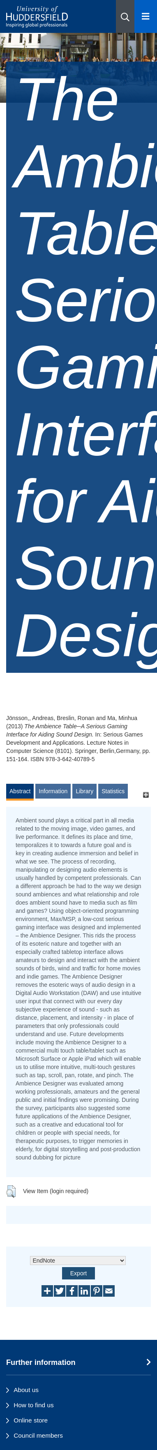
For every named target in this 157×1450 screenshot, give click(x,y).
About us (26, 1389)
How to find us (34, 1405)
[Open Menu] (145, 16)
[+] (146, 795)
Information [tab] (53, 791)
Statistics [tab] (113, 791)
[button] (125, 16)
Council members (38, 1435)
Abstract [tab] (19, 791)
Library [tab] (84, 791)
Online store (31, 1420)
